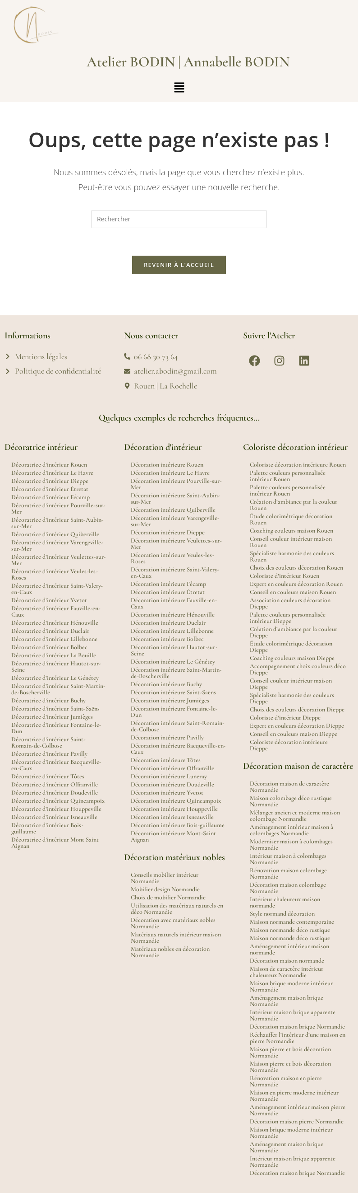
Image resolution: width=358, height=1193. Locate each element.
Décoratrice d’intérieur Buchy (48, 700)
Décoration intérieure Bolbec (167, 639)
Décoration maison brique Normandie (297, 1026)
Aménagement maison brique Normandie (286, 1001)
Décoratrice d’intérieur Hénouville (54, 623)
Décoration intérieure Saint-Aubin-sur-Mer (175, 498)
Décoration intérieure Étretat (168, 592)
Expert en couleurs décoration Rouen (296, 584)
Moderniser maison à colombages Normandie (291, 844)
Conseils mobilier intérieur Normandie (164, 878)
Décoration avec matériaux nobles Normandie (173, 923)
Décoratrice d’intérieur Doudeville (54, 792)
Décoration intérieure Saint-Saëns (173, 692)
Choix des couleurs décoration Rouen (296, 567)
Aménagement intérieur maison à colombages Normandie (291, 830)
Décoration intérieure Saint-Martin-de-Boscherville (176, 673)
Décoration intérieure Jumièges (170, 700)
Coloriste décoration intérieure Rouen (298, 464)
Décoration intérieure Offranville (172, 768)
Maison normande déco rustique (290, 930)
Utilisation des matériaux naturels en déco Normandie (177, 909)
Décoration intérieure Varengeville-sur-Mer (175, 521)
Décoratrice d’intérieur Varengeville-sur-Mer (57, 545)
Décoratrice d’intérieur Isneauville (54, 817)
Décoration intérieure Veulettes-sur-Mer (176, 544)
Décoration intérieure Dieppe (168, 532)
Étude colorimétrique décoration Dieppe (291, 647)
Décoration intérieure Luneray (169, 776)
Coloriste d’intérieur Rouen (284, 576)
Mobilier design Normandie (165, 889)
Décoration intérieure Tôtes (166, 760)
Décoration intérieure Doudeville (172, 784)
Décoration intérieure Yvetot (167, 792)
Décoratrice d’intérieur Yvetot (49, 600)
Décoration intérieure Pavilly (167, 737)
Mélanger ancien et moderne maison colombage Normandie (295, 816)
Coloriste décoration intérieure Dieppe (289, 745)
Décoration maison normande (287, 960)
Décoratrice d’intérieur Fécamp (50, 497)
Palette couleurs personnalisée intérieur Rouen (288, 476)
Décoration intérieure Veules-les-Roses (172, 558)
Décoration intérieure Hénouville (173, 614)
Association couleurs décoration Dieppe (290, 603)
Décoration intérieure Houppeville (174, 809)
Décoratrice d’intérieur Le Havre (52, 473)
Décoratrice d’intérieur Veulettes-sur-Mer (58, 560)
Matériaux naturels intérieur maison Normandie (176, 938)
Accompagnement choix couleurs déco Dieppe (298, 669)
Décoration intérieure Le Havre (170, 473)
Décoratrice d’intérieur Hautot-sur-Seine (56, 667)
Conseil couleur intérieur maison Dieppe (291, 684)
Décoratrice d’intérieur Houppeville (56, 809)
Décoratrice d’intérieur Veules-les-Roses (54, 574)
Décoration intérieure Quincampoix (176, 801)
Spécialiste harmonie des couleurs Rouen (292, 556)
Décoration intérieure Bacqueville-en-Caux (178, 749)
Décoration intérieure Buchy (166, 684)
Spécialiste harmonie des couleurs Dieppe (292, 698)
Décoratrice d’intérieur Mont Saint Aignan (55, 843)
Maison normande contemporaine (292, 922)
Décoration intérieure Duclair (168, 623)
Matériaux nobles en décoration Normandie (170, 952)
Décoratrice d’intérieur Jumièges (52, 716)
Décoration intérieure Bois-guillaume (178, 825)
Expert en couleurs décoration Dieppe (297, 726)
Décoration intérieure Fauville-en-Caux (174, 603)
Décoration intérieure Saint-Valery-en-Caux (175, 573)
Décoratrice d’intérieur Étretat (49, 489)
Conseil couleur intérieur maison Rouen (291, 542)
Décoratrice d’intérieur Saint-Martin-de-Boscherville (58, 689)
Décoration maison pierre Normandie (297, 1121)
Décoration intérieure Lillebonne (172, 631)
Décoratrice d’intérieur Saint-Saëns (55, 708)
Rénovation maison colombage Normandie (288, 873)
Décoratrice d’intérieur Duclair (50, 631)
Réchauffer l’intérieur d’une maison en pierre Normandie (297, 1038)
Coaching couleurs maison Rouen (291, 530)
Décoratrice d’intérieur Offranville (54, 784)
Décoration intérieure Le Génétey (173, 661)
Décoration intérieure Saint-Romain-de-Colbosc (178, 726)
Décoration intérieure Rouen (167, 464)
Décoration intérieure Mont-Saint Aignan (173, 836)
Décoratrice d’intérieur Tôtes (47, 776)
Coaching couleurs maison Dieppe (292, 658)
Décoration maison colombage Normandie (288, 888)
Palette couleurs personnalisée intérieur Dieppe (288, 618)
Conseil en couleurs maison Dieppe (293, 734)
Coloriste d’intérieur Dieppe (285, 717)
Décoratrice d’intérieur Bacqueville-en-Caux (56, 765)
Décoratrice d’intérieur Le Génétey (55, 678)
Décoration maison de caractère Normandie (289, 787)
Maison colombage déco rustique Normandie (291, 801)
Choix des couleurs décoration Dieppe (297, 709)
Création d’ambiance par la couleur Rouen (293, 505)
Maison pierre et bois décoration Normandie (290, 1052)
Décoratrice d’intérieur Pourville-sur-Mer (58, 508)
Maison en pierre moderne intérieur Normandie (294, 1096)
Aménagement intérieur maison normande (289, 949)
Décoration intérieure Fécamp (168, 584)
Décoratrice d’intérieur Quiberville (55, 534)
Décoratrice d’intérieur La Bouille (53, 655)
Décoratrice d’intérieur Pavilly (49, 754)
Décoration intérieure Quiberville (173, 510)
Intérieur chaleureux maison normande (285, 902)
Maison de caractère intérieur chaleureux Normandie (286, 972)
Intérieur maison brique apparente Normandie (292, 1015)
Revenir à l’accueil (179, 265)
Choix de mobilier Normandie (168, 897)
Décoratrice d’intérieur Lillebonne (54, 639)
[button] (179, 87)
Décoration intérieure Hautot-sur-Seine (174, 650)
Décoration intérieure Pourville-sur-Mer (176, 484)
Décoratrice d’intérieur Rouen (49, 464)
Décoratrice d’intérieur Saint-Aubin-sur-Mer (57, 523)
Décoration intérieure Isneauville (172, 817)
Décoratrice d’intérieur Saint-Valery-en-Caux (57, 589)
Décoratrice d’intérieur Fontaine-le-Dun (56, 728)
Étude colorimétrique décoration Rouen (291, 519)
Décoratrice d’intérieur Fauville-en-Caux (56, 611)
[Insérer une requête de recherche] (179, 219)
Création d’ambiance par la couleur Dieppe (293, 632)
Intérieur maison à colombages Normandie (288, 859)
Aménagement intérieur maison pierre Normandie (297, 1110)
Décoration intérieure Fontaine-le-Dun (174, 712)
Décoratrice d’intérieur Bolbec (49, 647)
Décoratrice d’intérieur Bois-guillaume (47, 828)
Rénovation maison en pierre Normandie (286, 1081)
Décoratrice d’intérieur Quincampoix (58, 801)
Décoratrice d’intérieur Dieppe (49, 481)
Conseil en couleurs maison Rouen (293, 592)
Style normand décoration (282, 913)
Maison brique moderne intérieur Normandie (291, 986)
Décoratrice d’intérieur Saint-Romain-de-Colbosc (48, 742)
